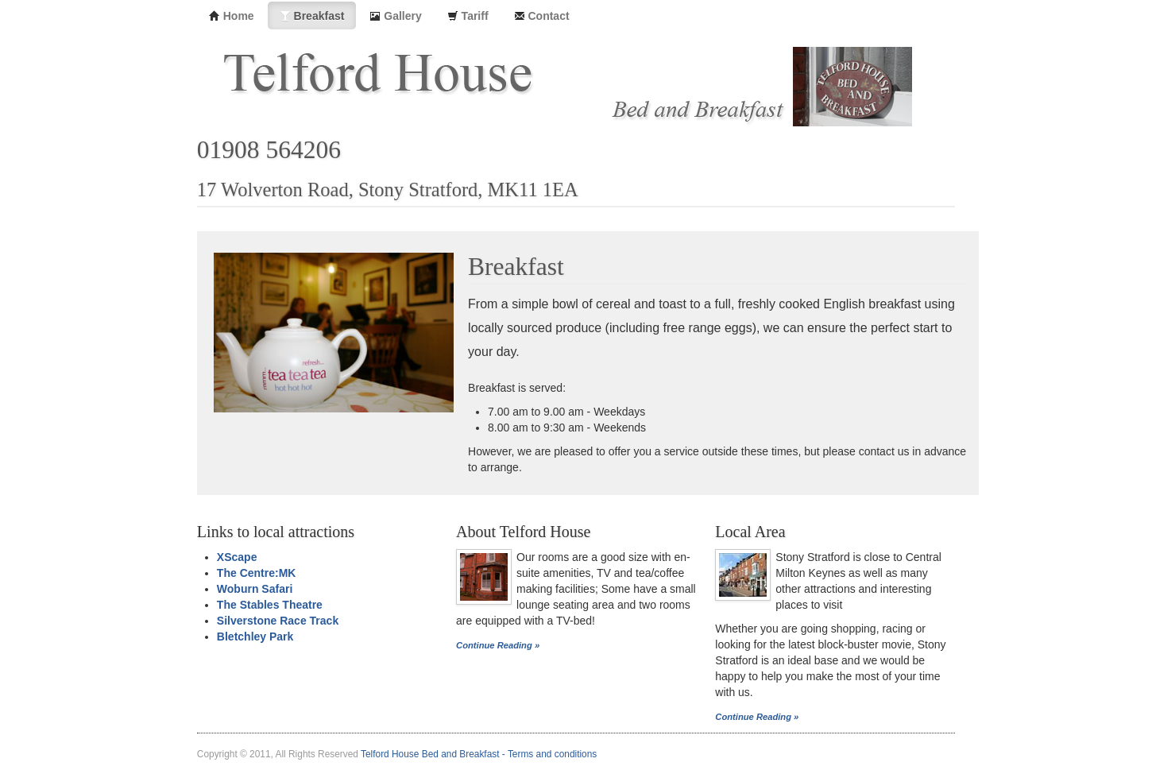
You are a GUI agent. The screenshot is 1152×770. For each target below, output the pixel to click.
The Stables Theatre (270, 604)
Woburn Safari (254, 588)
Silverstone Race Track (277, 620)
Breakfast (312, 16)
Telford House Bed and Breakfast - (434, 754)
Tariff (468, 16)
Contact (542, 16)
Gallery (395, 16)
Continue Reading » (497, 645)
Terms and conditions (552, 754)
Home (231, 16)
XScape (237, 557)
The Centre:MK (256, 573)
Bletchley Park (255, 636)
